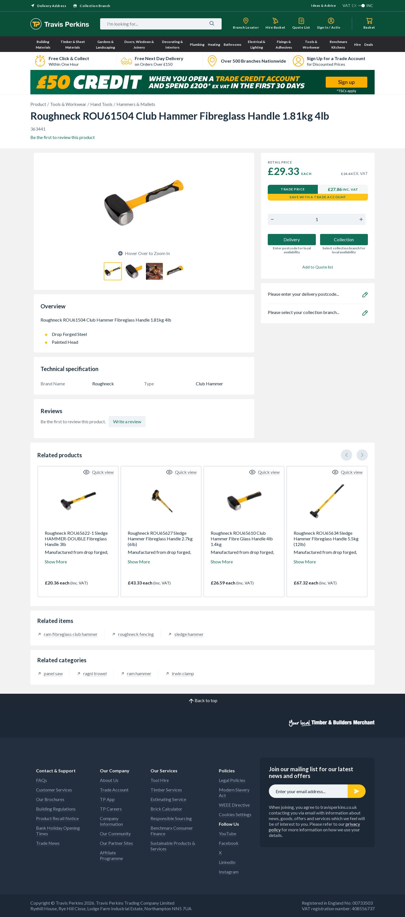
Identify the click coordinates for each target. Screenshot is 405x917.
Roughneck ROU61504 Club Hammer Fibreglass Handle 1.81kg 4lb (144, 322)
